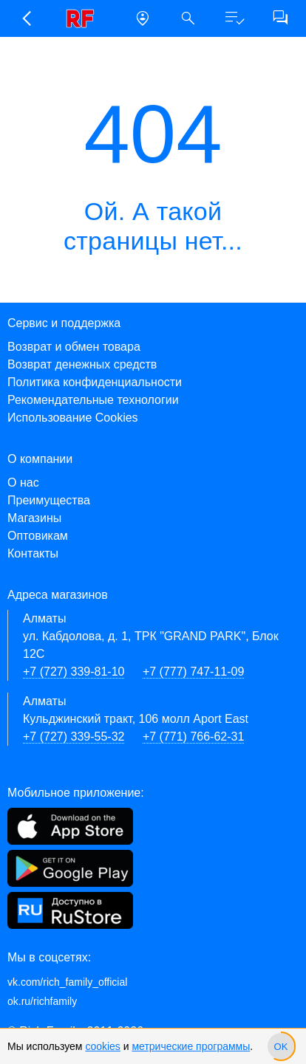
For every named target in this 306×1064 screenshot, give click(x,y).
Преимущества (48, 500)
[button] (25, 18)
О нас (23, 482)
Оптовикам (37, 535)
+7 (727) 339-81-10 (73, 671)
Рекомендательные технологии (93, 400)
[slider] (281, 1046)
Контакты (32, 553)
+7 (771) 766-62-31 (193, 736)
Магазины (34, 518)
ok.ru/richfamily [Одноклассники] (42, 1001)
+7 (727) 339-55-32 (73, 736)
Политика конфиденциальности (94, 382)
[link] (84, 18)
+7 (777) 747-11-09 (193, 671)
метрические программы (191, 1046)
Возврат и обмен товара (73, 346)
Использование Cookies (72, 417)
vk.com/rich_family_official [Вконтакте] (67, 982)
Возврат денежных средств (82, 364)
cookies (102, 1046)
